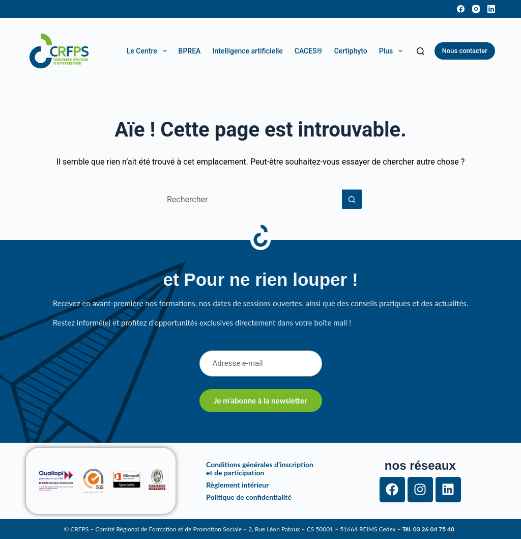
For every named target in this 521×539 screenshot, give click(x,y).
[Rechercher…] (250, 199)
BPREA (190, 51)
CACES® (309, 51)
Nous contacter (464, 51)
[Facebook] (461, 9)
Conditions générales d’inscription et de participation (259, 468)
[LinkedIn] (491, 9)
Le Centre (148, 51)
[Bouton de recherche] (352, 199)
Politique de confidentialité (249, 497)
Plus (393, 51)
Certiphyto (350, 51)
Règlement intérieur (237, 484)
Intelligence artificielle (247, 51)
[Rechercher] (420, 51)
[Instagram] (476, 9)
